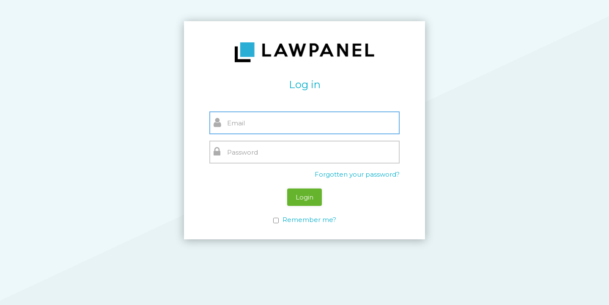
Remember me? (309, 220)
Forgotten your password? (357, 174)
